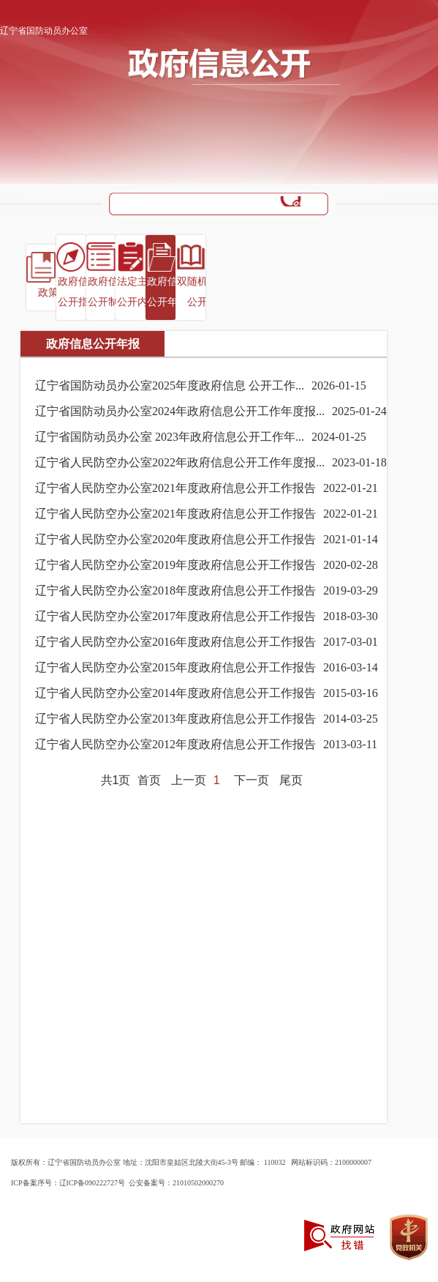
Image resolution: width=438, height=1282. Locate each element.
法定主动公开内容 (137, 292)
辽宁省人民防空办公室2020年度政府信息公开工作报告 (175, 539)
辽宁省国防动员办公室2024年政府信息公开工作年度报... (180, 411)
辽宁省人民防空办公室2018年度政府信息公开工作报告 (175, 590)
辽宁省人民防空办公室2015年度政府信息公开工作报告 (175, 667)
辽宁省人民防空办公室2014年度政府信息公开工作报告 (175, 693)
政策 (48, 292)
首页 (149, 780)
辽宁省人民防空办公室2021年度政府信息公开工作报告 (175, 488)
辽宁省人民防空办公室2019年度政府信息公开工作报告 (175, 565)
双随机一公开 (197, 292)
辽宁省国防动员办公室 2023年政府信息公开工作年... (169, 437)
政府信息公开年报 (167, 292)
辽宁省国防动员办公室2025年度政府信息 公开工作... (169, 385)
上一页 (188, 780)
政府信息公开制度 (108, 292)
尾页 (291, 780)
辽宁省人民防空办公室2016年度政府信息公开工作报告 (175, 642)
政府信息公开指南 (78, 292)
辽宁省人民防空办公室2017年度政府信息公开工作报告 (175, 616)
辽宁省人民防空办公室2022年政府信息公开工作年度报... (180, 462)
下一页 (251, 780)
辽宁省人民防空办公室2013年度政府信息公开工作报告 (175, 718)
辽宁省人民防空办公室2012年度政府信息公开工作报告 (175, 744)
